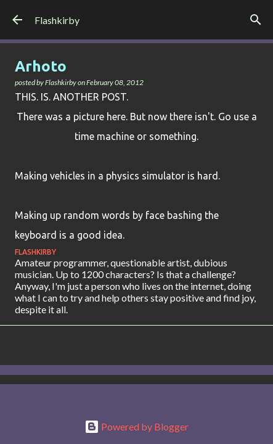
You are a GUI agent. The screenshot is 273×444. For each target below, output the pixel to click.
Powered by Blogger (136, 426)
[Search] (255, 20)
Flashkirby (57, 20)
